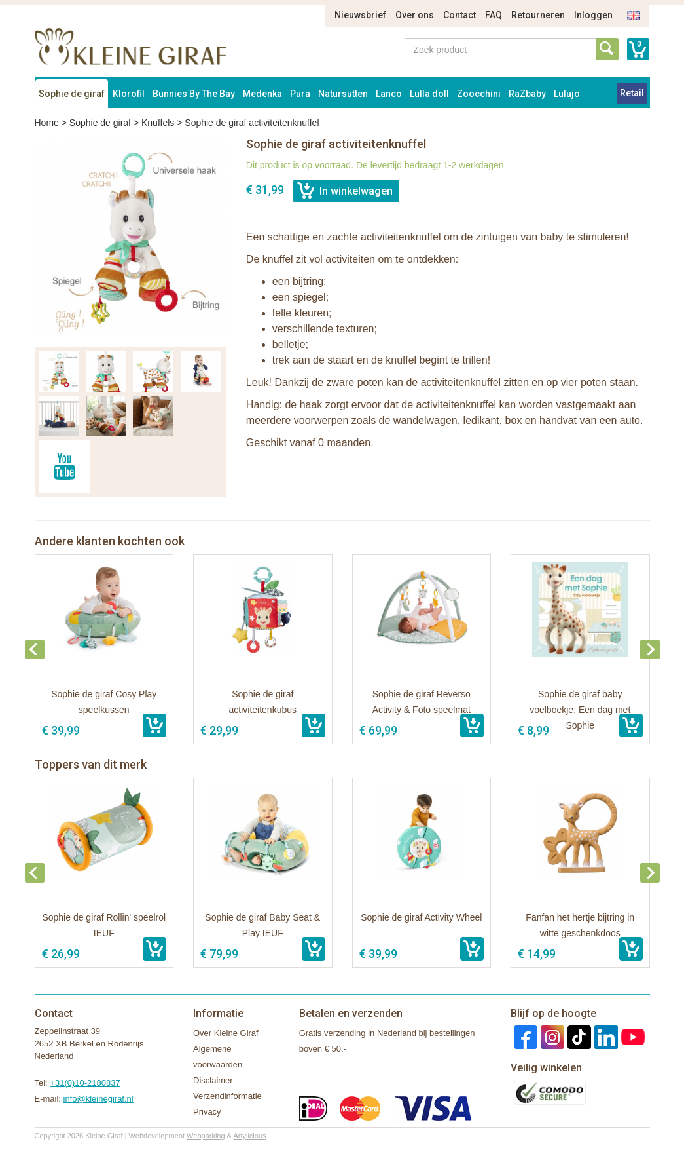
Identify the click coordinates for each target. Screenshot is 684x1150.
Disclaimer (213, 1080)
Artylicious (249, 1136)
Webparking (206, 1136)
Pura (300, 93)
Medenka (262, 93)
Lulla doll (429, 93)
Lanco (389, 93)
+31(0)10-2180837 (85, 1083)
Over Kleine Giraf (226, 1033)
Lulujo (567, 93)
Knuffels (157, 122)
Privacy (207, 1112)
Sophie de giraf (72, 93)
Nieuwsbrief (360, 15)
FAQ (493, 15)
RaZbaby (527, 93)
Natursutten (343, 93)
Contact (459, 15)
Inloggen (593, 15)
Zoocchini (479, 93)
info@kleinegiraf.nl (98, 1098)
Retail (632, 93)
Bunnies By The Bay (194, 93)
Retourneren (538, 15)
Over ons (414, 15)
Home (47, 122)
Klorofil (129, 93)
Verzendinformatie (227, 1096)
